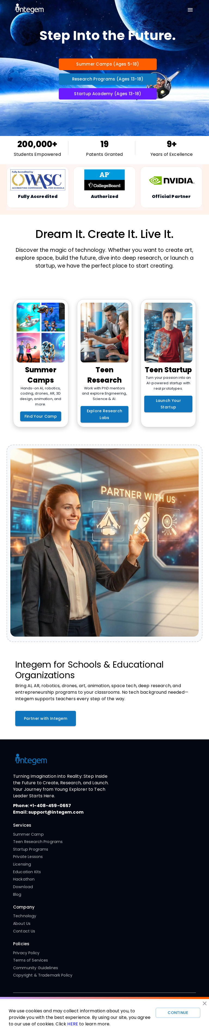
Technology (24, 916)
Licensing (22, 864)
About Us (21, 923)
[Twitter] (110, 1006)
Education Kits (27, 872)
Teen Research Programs (38, 841)
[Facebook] (76, 1006)
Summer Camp (28, 834)
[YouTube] (98, 1006)
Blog (17, 894)
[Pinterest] (133, 1006)
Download (23, 887)
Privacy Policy (26, 953)
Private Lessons (28, 856)
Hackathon (24, 879)
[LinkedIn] (121, 1006)
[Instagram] (87, 1006)
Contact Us (24, 931)
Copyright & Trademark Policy (42, 975)
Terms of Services (30, 960)
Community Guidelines (35, 968)
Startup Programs (30, 849)
